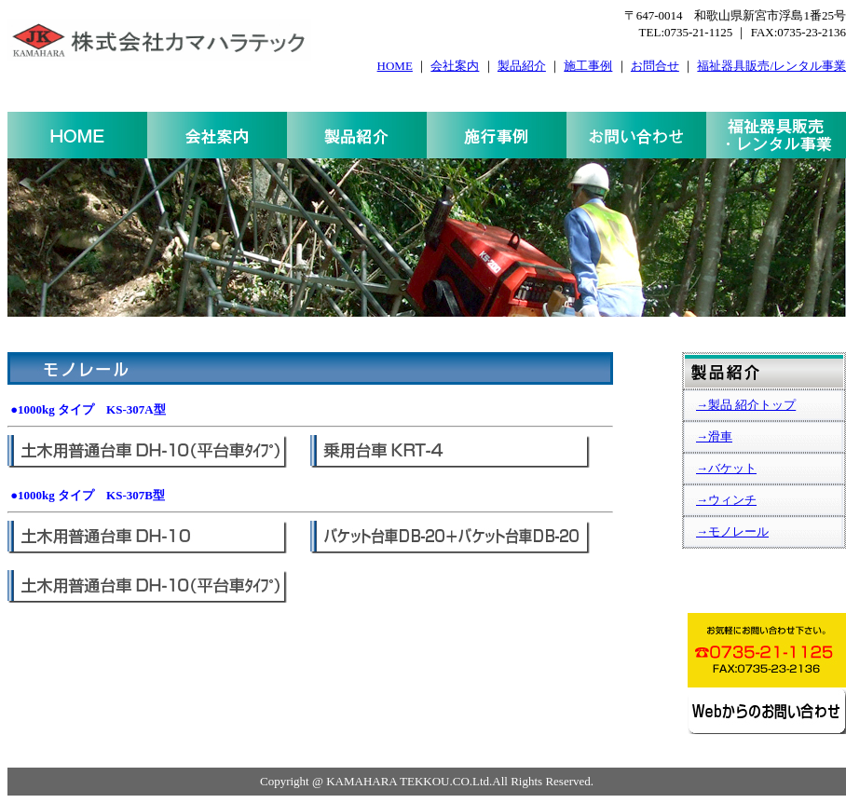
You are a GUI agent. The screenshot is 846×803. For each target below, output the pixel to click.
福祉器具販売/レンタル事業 (771, 66)
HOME (395, 66)
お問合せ (655, 66)
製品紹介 (522, 66)
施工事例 (588, 66)
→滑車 (714, 436)
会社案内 (454, 66)
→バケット (726, 468)
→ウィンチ (726, 500)
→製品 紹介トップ (746, 405)
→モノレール (732, 531)
